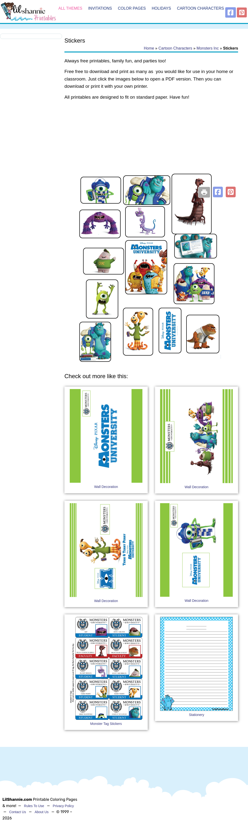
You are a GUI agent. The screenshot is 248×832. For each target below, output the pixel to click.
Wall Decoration (106, 487)
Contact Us (17, 812)
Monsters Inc (208, 48)
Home (149, 48)
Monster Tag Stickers (106, 724)
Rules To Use (34, 806)
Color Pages (132, 8)
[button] (218, 192)
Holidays (161, 8)
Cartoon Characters (200, 8)
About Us (42, 812)
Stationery (196, 715)
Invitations (100, 8)
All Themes (70, 8)
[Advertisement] (151, 143)
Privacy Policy (63, 806)
